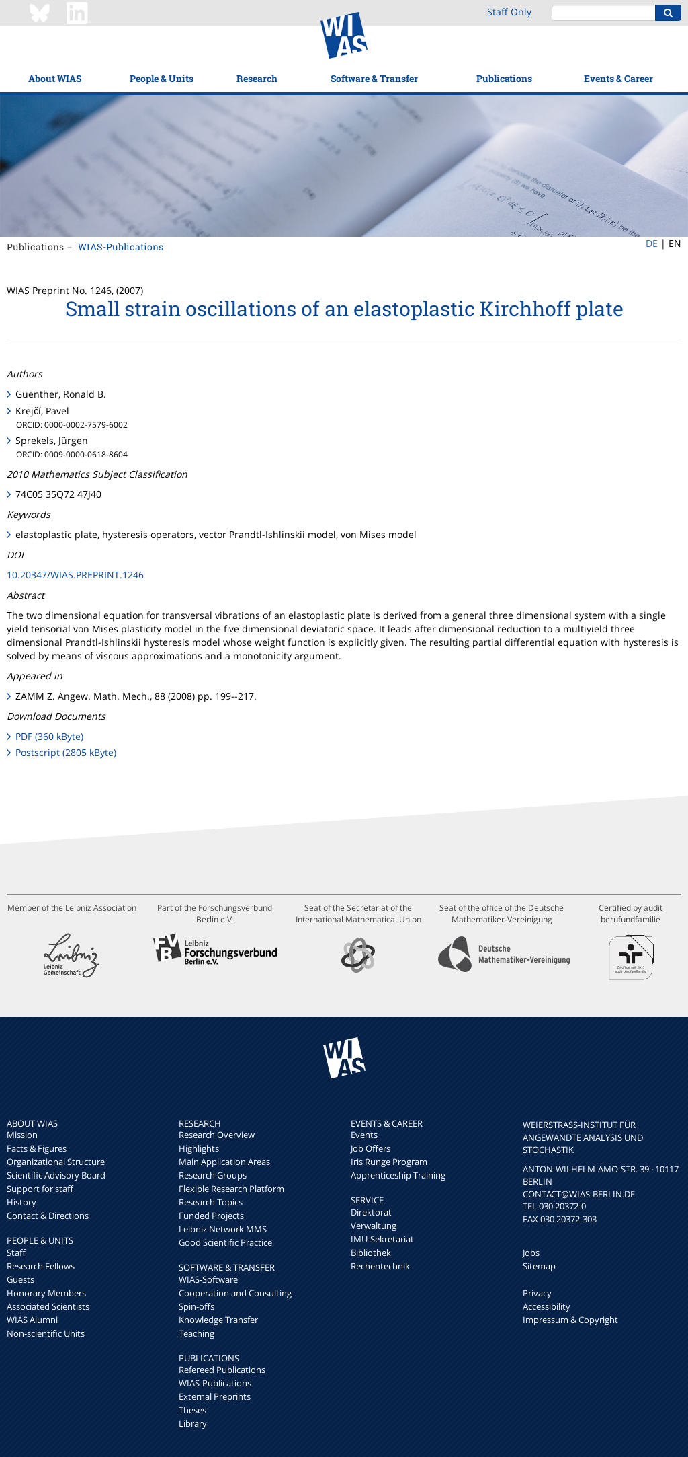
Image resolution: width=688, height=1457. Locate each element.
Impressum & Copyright (570, 1320)
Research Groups (213, 1175)
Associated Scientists (48, 1306)
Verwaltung (373, 1226)
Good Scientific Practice (225, 1242)
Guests (20, 1279)
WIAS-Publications (120, 246)
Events (364, 1135)
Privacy (537, 1293)
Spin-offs (196, 1306)
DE (652, 243)
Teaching (196, 1333)
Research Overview (217, 1135)
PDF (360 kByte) (49, 736)
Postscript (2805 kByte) (65, 752)
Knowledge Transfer (218, 1320)
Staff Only (509, 11)
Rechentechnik (380, 1266)
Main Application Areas (224, 1162)
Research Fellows (41, 1266)
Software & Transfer (374, 78)
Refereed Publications (222, 1369)
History (21, 1202)
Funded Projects (211, 1215)
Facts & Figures (37, 1148)
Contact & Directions (48, 1215)
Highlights (199, 1148)
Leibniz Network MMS (223, 1229)
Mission (22, 1135)
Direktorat (371, 1212)
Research (256, 78)
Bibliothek (371, 1252)
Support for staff (40, 1189)
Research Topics (211, 1202)
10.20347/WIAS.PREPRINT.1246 (75, 574)
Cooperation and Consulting (235, 1293)
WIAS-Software (208, 1279)
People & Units (162, 78)
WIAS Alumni (32, 1320)
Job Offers (370, 1148)
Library (193, 1423)
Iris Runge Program (389, 1162)
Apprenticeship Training (398, 1175)
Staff (16, 1252)
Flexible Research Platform (231, 1189)
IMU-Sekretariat (382, 1239)
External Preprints (215, 1396)
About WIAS (54, 78)
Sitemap (539, 1266)
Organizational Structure (56, 1162)
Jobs (531, 1252)
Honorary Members (46, 1293)
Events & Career (618, 78)
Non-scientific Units (46, 1333)
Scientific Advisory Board (56, 1175)
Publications (504, 78)
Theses (192, 1410)
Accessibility (546, 1306)
